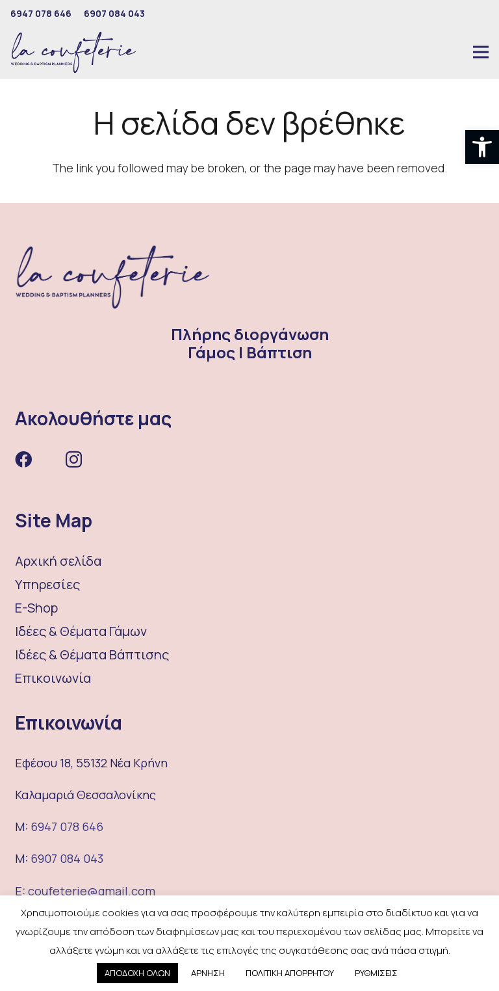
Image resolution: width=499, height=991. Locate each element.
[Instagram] (74, 460)
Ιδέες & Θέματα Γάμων (81, 631)
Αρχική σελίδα (58, 561)
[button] (482, 147)
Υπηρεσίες (47, 584)
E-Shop (36, 607)
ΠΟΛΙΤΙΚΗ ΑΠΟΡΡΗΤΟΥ (290, 973)
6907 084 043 (67, 858)
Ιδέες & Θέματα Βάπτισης (92, 654)
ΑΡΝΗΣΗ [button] (208, 973)
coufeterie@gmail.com (91, 891)
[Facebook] (23, 459)
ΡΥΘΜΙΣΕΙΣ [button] (376, 973)
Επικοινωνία (53, 678)
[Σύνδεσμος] (73, 52)
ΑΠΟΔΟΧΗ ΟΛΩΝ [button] (137, 973)
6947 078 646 (67, 826)
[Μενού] (481, 52)
